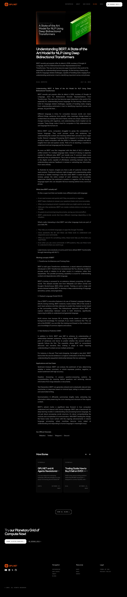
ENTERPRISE (56, 569)
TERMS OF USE (105, 569)
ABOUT (54, 574)
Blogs (95, 4)
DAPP (77, 569)
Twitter (49, 435)
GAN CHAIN (55, 571)
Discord (66, 435)
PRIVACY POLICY (105, 571)
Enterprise (69, 4)
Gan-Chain (86, 4)
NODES (78, 574)
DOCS (77, 571)
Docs (101, 4)
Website (42, 435)
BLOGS (54, 576)
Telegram (58, 435)
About (78, 4)
